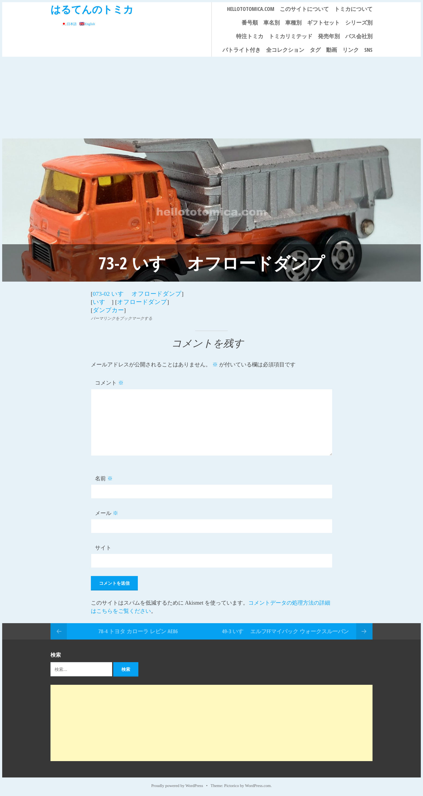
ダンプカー (108, 310)
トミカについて (353, 9)
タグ (315, 49)
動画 (331, 49)
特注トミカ (249, 36)
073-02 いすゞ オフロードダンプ (137, 293)
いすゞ (102, 301)
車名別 (271, 22)
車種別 (293, 22)
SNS (368, 49)
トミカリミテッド (290, 36)
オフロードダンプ (142, 301)
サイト (103, 548)
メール (106, 513)
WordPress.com (258, 785)
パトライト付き (241, 49)
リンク (350, 49)
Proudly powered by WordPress (177, 785)
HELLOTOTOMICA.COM (250, 9)
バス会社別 (359, 36)
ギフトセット (323, 22)
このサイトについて (304, 9)
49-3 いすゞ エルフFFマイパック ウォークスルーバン (285, 631)
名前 (104, 478)
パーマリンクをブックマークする (121, 318)
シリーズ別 (359, 22)
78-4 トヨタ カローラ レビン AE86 (138, 631)
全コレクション (285, 49)
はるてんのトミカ (91, 9)
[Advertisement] (211, 97)
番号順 (250, 22)
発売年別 (329, 36)
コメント (109, 383)
